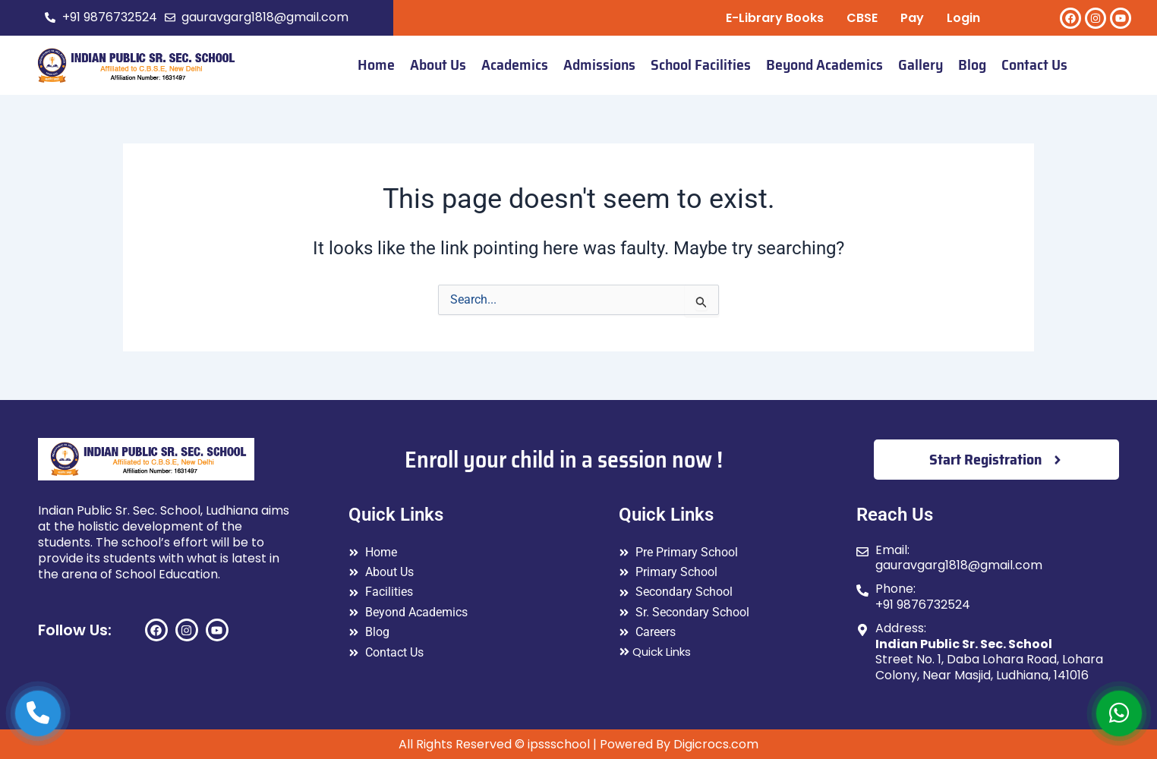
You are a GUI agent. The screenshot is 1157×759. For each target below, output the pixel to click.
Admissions (599, 64)
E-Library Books (775, 18)
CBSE (862, 18)
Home (376, 64)
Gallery (920, 64)
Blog (972, 64)
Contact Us (1034, 64)
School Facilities (701, 64)
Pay (912, 18)
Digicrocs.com (715, 744)
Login (963, 18)
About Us (438, 64)
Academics (514, 64)
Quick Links (655, 652)
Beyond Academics (824, 64)
